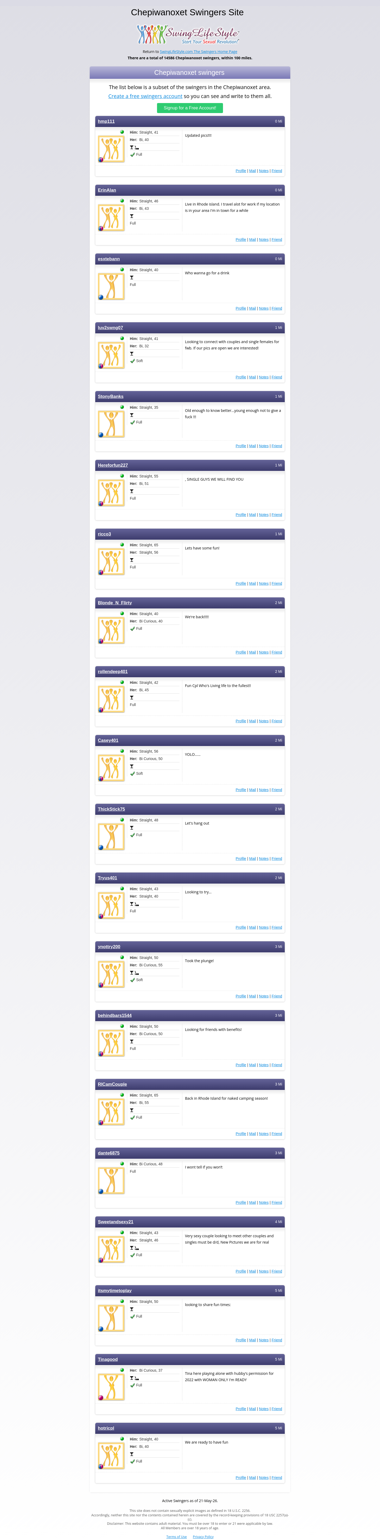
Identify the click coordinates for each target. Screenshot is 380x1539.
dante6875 (109, 1153)
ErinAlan (107, 190)
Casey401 (108, 740)
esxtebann (109, 258)
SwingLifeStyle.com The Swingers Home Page (198, 51)
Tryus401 (107, 877)
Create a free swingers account (145, 95)
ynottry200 (109, 946)
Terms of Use (177, 1536)
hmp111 (106, 121)
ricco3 (104, 534)
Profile (241, 171)
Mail (252, 171)
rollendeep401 (113, 671)
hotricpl (106, 1428)
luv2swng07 (110, 327)
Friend (277, 171)
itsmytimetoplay (115, 1290)
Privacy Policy (203, 1536)
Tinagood (108, 1359)
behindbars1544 (115, 1015)
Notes (264, 171)
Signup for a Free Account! (190, 107)
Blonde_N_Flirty (115, 602)
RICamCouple (112, 1084)
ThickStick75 (111, 809)
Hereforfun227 (113, 465)
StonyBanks (111, 396)
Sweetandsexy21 (115, 1221)
